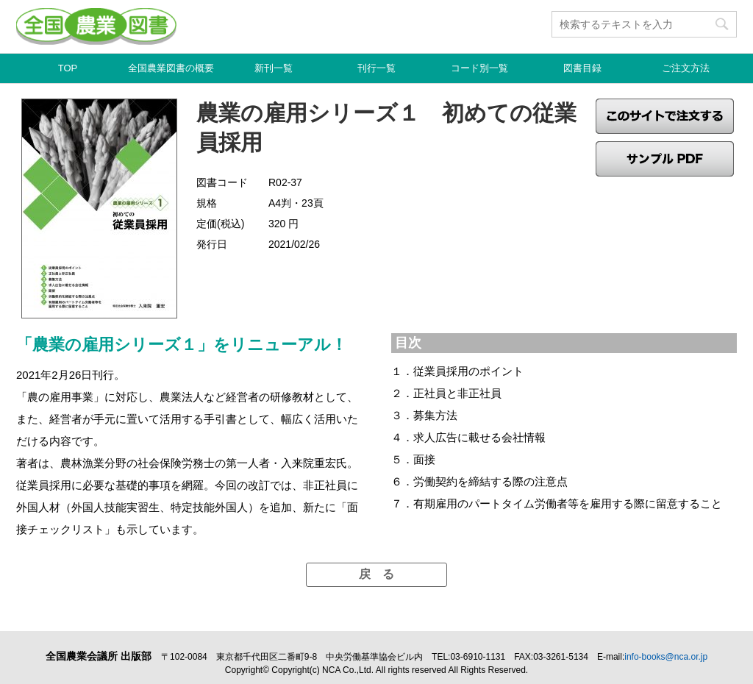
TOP (68, 68)
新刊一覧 (273, 68)
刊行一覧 (376, 68)
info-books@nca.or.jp (665, 657)
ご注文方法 (686, 68)
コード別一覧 (479, 68)
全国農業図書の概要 (171, 68)
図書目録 (582, 68)
